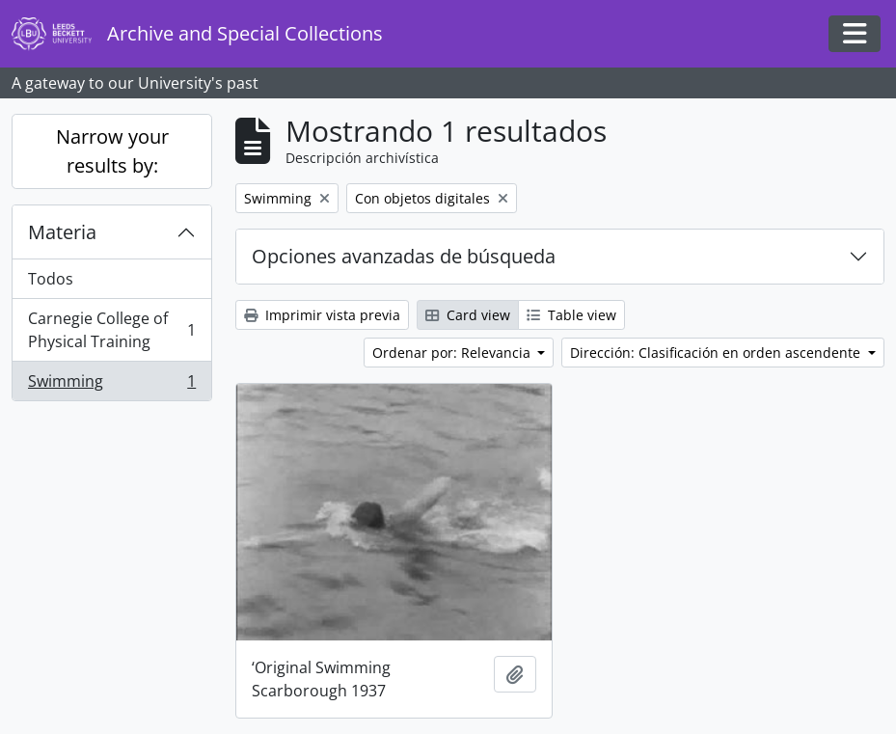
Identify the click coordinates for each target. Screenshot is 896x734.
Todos (50, 278)
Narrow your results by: (112, 150)
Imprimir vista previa (322, 315)
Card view (467, 315)
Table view (571, 315)
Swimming (111, 384)
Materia (62, 232)
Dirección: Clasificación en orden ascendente (717, 352)
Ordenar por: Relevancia (453, 352)
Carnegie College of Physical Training (111, 330)
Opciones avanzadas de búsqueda (404, 256)
